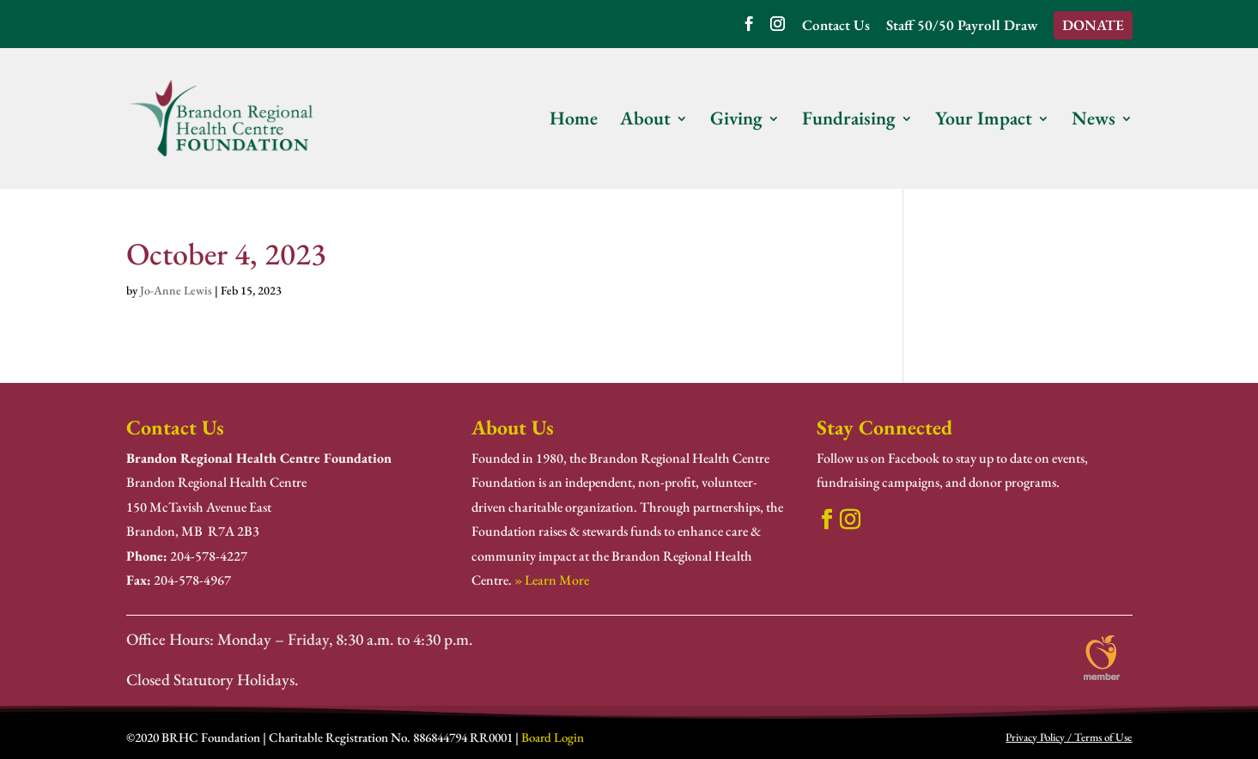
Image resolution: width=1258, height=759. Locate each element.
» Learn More (551, 580)
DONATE (1093, 24)
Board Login (552, 737)
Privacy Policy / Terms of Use (1069, 737)
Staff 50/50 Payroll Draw (961, 26)
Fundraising (849, 121)
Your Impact (983, 121)
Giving (736, 121)
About (645, 121)
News (1093, 121)
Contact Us (836, 26)
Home (574, 121)
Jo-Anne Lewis (176, 290)
